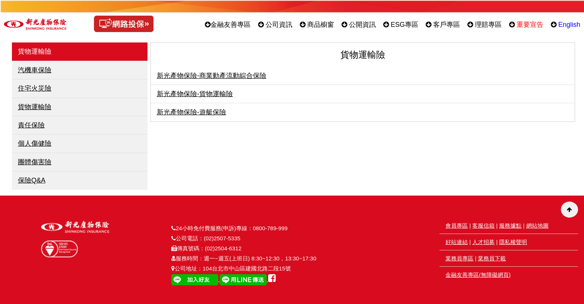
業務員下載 (492, 258)
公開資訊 (359, 24)
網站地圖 (537, 225)
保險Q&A (31, 180)
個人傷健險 (34, 143)
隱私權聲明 (513, 242)
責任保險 (31, 125)
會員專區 (456, 225)
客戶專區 (443, 24)
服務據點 (510, 225)
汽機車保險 (34, 70)
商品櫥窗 (317, 24)
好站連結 (456, 242)
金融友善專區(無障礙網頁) (478, 275)
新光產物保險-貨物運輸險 (195, 94)
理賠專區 (484, 24)
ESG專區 (400, 24)
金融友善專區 (228, 24)
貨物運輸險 (34, 107)
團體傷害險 (34, 162)
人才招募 (483, 242)
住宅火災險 (34, 88)
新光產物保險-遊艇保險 (191, 112)
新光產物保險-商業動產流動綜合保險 (211, 75)
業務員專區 (459, 258)
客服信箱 (483, 225)
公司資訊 (275, 24)
